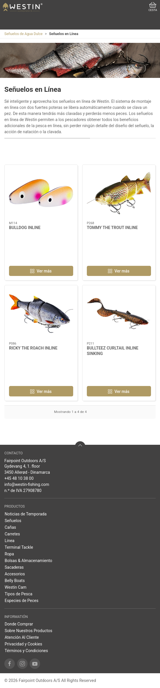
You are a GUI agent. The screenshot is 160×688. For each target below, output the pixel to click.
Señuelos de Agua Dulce (23, 34)
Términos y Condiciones (26, 650)
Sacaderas (14, 567)
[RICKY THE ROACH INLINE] (41, 314)
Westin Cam (15, 587)
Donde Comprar (19, 624)
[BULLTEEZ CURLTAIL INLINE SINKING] (119, 314)
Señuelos (13, 520)
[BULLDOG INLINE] (41, 193)
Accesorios (15, 574)
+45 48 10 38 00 (19, 478)
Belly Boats (15, 580)
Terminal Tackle (19, 547)
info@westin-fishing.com (26, 484)
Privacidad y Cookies (23, 644)
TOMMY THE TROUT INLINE (112, 227)
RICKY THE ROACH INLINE (33, 348)
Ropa (9, 554)
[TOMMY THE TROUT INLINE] (119, 193)
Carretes (12, 534)
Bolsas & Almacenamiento (28, 560)
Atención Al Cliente (22, 637)
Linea (10, 540)
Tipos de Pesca (18, 594)
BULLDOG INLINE (24, 227)
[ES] (22, 7)
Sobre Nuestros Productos (28, 630)
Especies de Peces (21, 600)
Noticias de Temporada (25, 514)
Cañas (10, 527)
